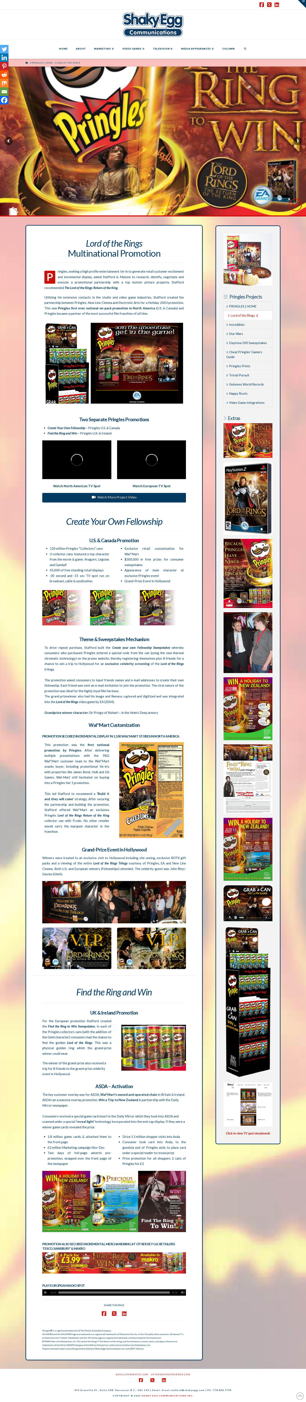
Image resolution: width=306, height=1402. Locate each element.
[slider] (114, 1292)
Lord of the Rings (243, 315)
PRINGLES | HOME (241, 306)
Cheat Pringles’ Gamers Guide (244, 354)
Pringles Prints (238, 366)
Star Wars (234, 334)
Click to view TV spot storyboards (248, 1133)
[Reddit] (4, 74)
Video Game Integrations (245, 402)
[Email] (4, 91)
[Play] (45, 1292)
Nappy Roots (237, 393)
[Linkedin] (4, 57)
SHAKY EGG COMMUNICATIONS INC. (167, 1395)
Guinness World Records (245, 384)
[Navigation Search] (245, 49)
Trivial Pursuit (237, 375)
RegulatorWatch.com (132, 1374)
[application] (114, 1292)
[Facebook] (4, 100)
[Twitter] (4, 49)
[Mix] (4, 83)
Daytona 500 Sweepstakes (246, 343)
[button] (302, 4)
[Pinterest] (4, 66)
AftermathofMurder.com (170, 1374)
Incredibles (235, 324)
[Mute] (183, 1292)
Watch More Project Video (114, 497)
